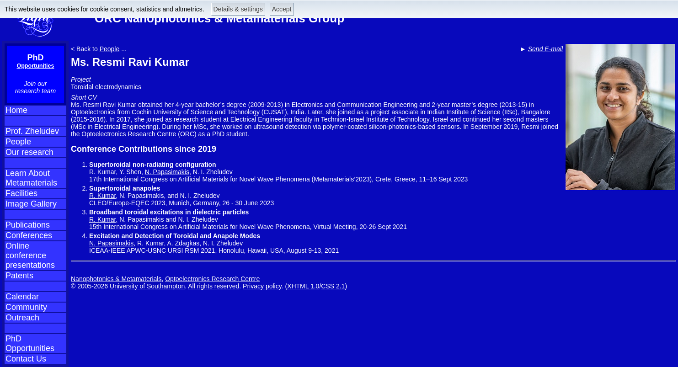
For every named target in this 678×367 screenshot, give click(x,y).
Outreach (22, 317)
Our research (29, 152)
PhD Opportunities (29, 343)
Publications (27, 224)
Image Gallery (31, 203)
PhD (35, 61)
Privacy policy (262, 286)
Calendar (22, 296)
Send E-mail (545, 49)
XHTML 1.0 (303, 286)
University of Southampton (147, 286)
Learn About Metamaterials (31, 178)
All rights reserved (213, 286)
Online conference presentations (30, 255)
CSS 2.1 (333, 286)
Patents (19, 275)
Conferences (28, 235)
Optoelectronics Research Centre (212, 278)
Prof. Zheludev (32, 131)
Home (16, 110)
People (18, 141)
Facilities (21, 193)
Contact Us (25, 358)
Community (26, 307)
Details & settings (238, 9)
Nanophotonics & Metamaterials (116, 278)
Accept (282, 9)
